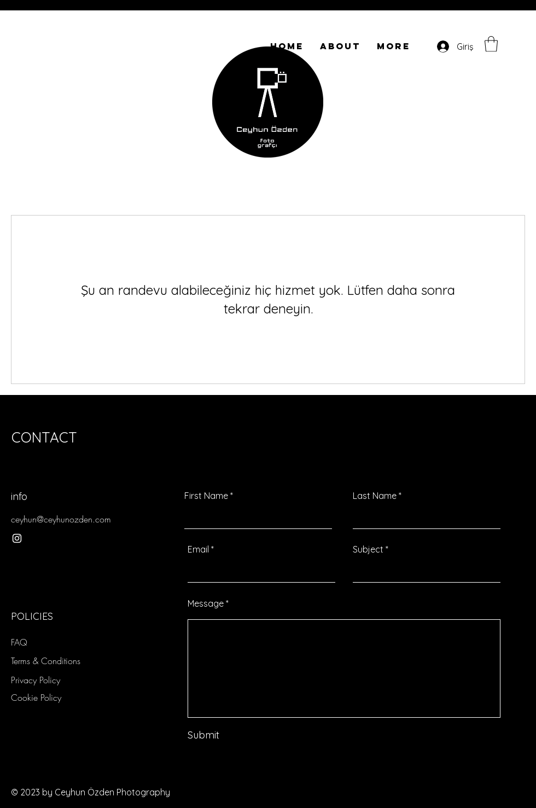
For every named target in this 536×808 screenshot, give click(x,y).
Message (206, 603)
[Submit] (239, 734)
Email (198, 549)
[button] (491, 44)
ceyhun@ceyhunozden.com (61, 519)
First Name (206, 495)
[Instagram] (17, 538)
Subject (368, 549)
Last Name (375, 495)
